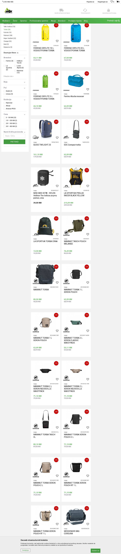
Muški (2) (9, 114)
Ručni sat (8, 47)
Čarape (8, 65)
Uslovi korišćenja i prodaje (92, 476)
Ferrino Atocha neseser (43, 119)
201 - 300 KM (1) (11, 147)
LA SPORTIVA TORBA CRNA (106, 167)
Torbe (7, 53)
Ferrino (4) (9, 84)
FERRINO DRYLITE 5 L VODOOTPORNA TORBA (104, 72)
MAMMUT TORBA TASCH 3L (74, 312)
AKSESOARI (27, 25)
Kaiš (6, 68)
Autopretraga (91, 30)
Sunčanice (9, 41)
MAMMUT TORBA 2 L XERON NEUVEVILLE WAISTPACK (103, 265)
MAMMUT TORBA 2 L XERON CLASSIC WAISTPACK (73, 265)
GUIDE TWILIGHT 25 (72, 119)
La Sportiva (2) (9, 91)
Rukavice (8, 71)
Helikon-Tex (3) (20, 85)
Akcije (8, 129)
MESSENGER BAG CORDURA (41, 408)
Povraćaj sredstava (89, 500)
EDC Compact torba (102, 119)
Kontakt (45, 486)
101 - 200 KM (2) (11, 144)
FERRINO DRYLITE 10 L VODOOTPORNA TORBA (43, 72)
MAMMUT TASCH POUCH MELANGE (44, 216)
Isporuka (85, 486)
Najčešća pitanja (48, 490)
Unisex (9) (9, 117)
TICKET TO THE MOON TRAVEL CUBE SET (73, 408)
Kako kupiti (86, 483)
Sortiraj (102, 30)
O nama (45, 476)
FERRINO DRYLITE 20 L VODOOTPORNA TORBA (74, 72)
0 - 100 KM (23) (11, 141)
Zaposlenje (46, 479)
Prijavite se (87, 454)
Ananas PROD (11, 132)
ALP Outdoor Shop (7, 25)
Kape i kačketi (10, 62)
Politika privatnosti (89, 479)
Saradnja (45, 483)
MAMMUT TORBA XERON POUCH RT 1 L (75, 360)
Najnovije (9, 126)
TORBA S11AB (100, 407)
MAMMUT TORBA (71, 215)
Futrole (7, 56)
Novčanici (8, 44)
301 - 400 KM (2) (11, 150)
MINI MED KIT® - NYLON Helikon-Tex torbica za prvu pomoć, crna (45, 169)
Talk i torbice (9, 50)
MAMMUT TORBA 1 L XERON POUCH (103, 216)
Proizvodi (18, 25)
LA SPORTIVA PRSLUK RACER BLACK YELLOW (74, 168)
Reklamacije (86, 497)
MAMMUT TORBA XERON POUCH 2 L (105, 312)
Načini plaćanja (88, 490)
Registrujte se (103, 2)
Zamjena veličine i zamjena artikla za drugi (98, 503)
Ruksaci (8, 59)
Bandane (8, 38)
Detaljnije (25, 550)
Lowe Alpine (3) (20, 90)
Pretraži (14, 165)
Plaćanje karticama (89, 493)
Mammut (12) (20, 95)
